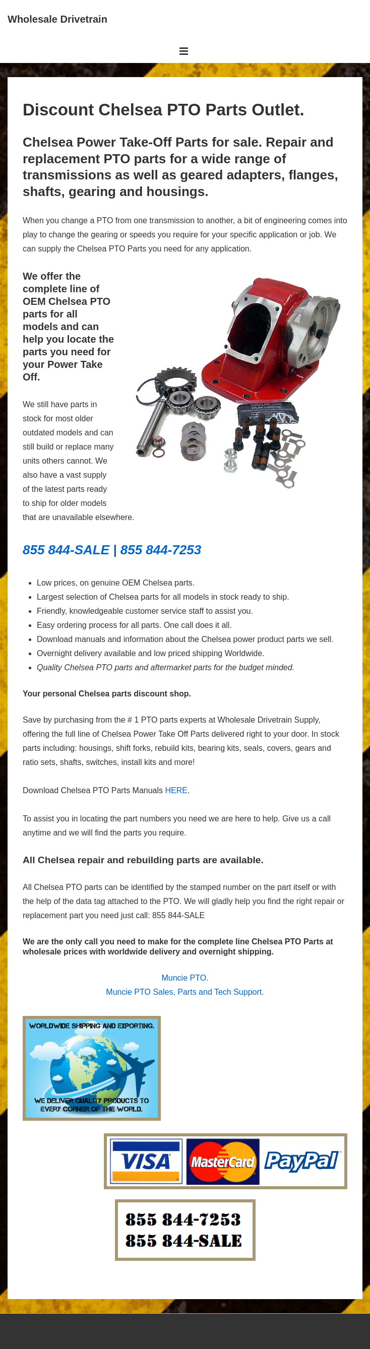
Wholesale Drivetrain (57, 19)
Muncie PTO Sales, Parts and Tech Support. (185, 992)
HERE (176, 790)
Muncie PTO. (184, 978)
